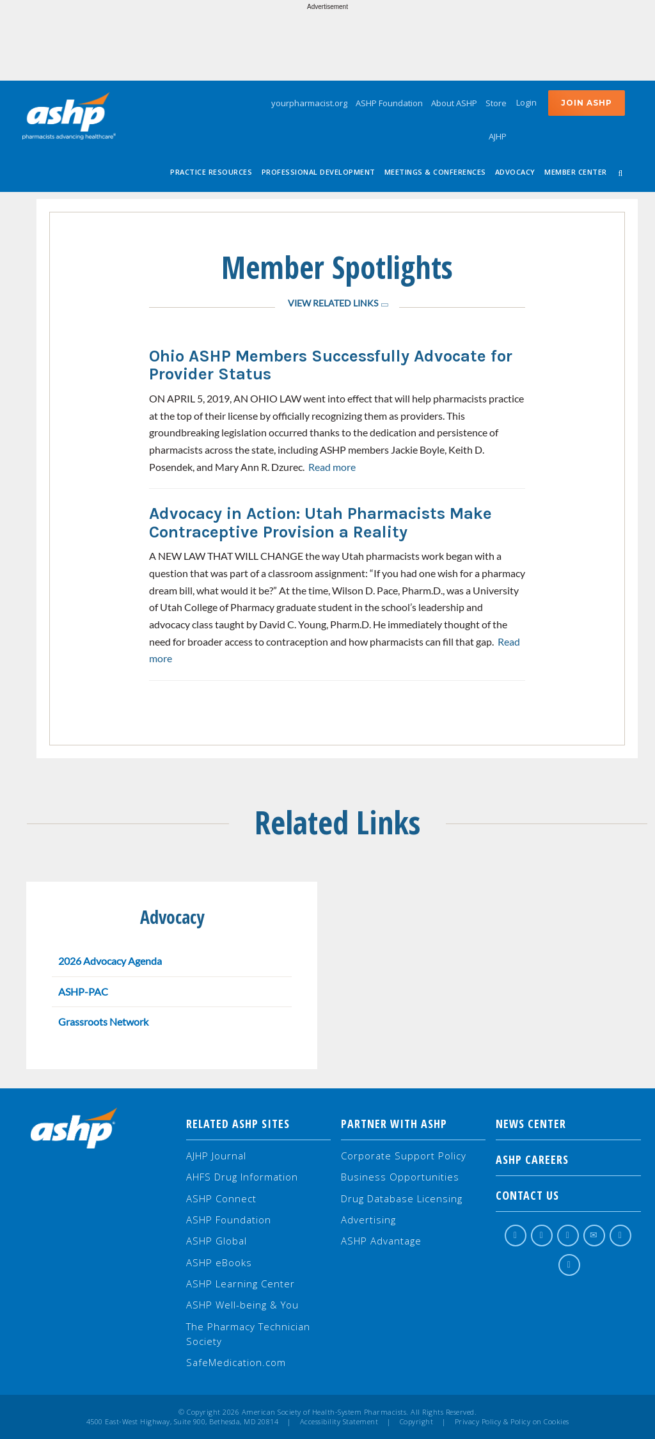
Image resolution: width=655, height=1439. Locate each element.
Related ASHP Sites (238, 1123)
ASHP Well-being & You (242, 1304)
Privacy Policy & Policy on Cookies (512, 1421)
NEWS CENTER (568, 1123)
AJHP (498, 136)
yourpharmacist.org (309, 103)
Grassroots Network (103, 1021)
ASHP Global (216, 1240)
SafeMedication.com (236, 1362)
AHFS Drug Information (242, 1176)
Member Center (575, 172)
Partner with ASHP (394, 1123)
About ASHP (454, 103)
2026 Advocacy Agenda (110, 961)
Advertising (368, 1219)
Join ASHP (586, 102)
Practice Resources (211, 172)
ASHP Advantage (381, 1240)
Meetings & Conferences (435, 172)
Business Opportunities (400, 1176)
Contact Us (568, 1195)
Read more (332, 467)
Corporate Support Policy (403, 1155)
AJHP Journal (216, 1155)
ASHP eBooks (219, 1262)
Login (526, 102)
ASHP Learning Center (240, 1283)
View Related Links (333, 303)
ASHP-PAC (83, 991)
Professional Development (318, 172)
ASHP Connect (221, 1198)
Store (496, 103)
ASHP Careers (568, 1159)
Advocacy (515, 172)
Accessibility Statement (339, 1421)
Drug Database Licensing (401, 1198)
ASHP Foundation (389, 103)
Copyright (417, 1421)
